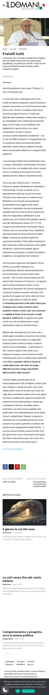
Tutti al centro (9, 482)
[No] (45, 686)
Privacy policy (28, 691)
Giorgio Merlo (8, 639)
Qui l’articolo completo (13, 449)
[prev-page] (4, 654)
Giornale (13, 49)
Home (5, 49)
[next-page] (8, 654)
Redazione (7, 82)
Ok (18, 691)
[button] (5, 690)
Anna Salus (7, 533)
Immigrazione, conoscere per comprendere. (39, 484)
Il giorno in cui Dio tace (19, 529)
